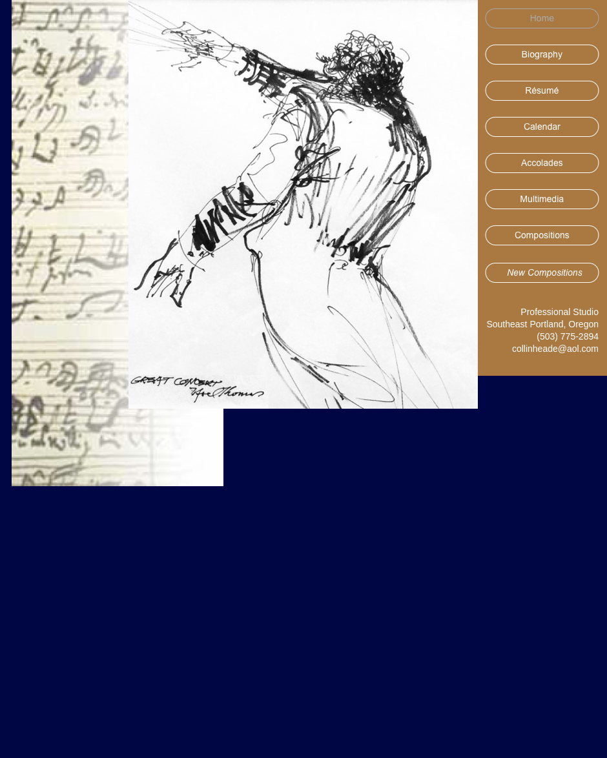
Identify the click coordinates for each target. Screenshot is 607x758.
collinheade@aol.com (555, 348)
